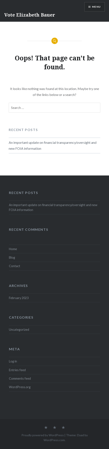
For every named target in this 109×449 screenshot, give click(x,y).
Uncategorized (19, 329)
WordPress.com (54, 440)
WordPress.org (20, 387)
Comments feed (20, 378)
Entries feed (17, 370)
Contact (14, 266)
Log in (13, 361)
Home (13, 249)
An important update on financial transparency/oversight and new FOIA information (52, 145)
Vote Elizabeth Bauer (29, 14)
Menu (96, 6)
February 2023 (18, 298)
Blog (12, 257)
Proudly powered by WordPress (42, 435)
